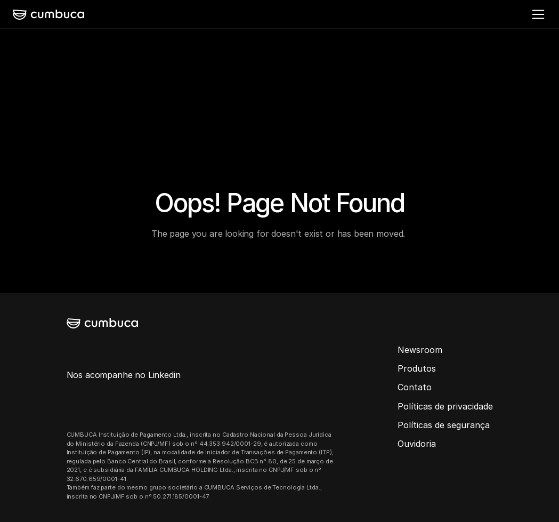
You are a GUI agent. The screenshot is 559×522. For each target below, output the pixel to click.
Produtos (417, 368)
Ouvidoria (417, 443)
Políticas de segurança (444, 425)
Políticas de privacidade (445, 406)
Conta (410, 387)
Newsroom (420, 349)
